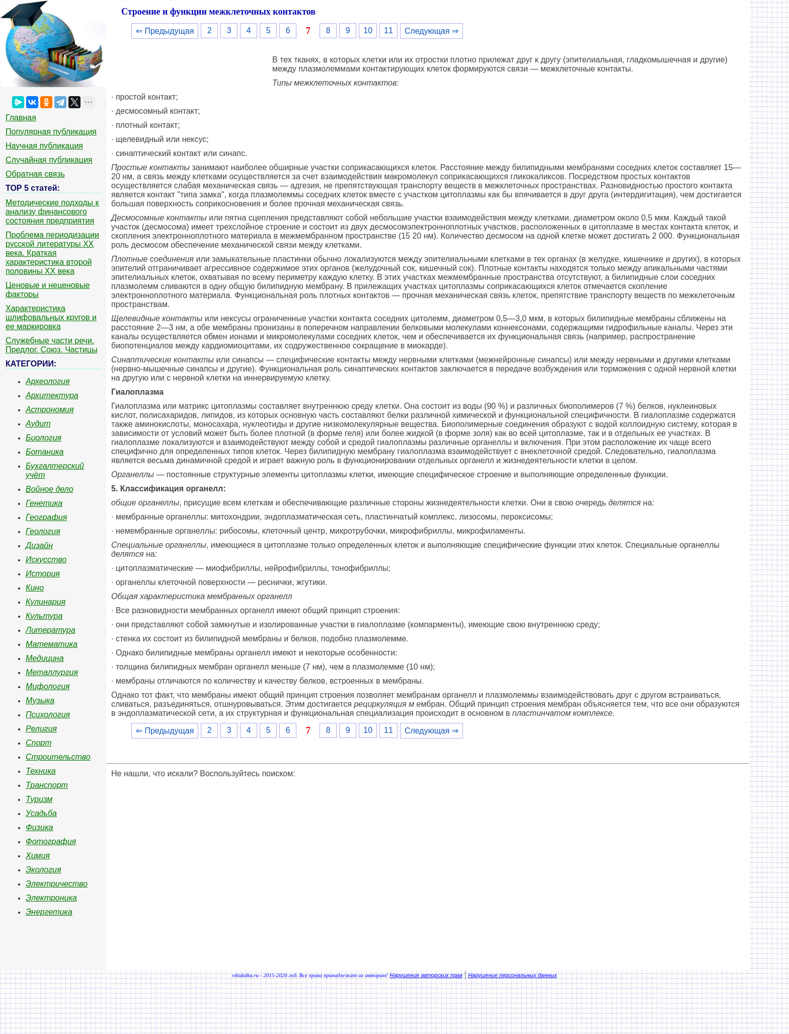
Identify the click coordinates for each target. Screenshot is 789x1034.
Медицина (45, 658)
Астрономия (50, 409)
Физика (39, 827)
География (46, 517)
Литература (50, 630)
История (43, 573)
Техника (41, 771)
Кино (35, 587)
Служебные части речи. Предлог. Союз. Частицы (52, 345)
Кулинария (45, 602)
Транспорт (47, 785)
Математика (51, 644)
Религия (41, 728)
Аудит (38, 423)
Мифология (48, 686)
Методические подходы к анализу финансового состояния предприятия (52, 211)
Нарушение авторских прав (426, 975)
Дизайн (39, 545)
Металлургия (52, 672)
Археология (48, 381)
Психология (48, 714)
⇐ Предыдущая (165, 31)
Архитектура (52, 395)
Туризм (39, 799)
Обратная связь (35, 174)
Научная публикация (44, 145)
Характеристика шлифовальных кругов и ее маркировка (51, 317)
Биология (43, 437)
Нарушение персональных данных (512, 975)
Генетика (44, 503)
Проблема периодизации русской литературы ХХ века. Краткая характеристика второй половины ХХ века (52, 253)
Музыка (40, 700)
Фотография (51, 841)
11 (388, 30)
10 (367, 30)
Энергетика (49, 912)
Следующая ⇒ (431, 31)
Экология (43, 869)
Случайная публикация (49, 160)
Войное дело (49, 489)
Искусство (46, 559)
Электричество (57, 883)
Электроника (51, 898)
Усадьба (41, 813)
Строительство (58, 757)
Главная (21, 117)
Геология (43, 531)
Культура (44, 616)
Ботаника (45, 452)
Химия (38, 855)
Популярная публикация (51, 131)
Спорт (39, 742)
